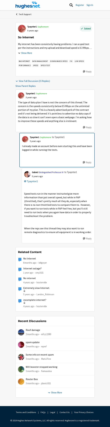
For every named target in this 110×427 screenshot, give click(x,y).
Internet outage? (32, 268)
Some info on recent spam (40, 354)
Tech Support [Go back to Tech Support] (23, 14)
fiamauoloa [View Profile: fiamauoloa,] (46, 371)
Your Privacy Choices (84, 412)
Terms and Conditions (26, 412)
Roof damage (33, 330)
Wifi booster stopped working (41, 367)
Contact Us (65, 412)
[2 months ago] (32, 334)
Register (80, 5)
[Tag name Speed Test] (45, 65)
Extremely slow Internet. (36, 288)
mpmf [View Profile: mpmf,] (44, 346)
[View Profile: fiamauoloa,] (21, 369)
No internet (29, 278)
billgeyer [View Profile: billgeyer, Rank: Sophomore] (43, 262)
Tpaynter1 (32, 181)
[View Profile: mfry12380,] (21, 332)
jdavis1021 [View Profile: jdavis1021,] (46, 383)
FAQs (43, 412)
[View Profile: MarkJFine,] (21, 357)
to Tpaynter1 (58, 137)
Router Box (32, 379)
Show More (25, 52)
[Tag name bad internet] (24, 61)
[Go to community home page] (28, 5)
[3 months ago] (32, 359)
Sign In (90, 5)
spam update (33, 342)
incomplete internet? (34, 300)
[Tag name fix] (71, 61)
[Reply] (87, 71)
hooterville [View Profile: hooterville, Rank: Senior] (41, 282)
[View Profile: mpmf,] (21, 345)
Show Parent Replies (26, 86)
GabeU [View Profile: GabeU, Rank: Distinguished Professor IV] (35, 172)
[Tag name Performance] (25, 65)
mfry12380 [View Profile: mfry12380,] (46, 334)
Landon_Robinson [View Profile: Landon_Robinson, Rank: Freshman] (45, 294)
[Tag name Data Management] (40, 61)
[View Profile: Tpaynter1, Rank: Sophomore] (22, 29)
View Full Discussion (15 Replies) (33, 81)
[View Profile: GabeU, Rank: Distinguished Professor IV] (27, 174)
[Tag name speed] (35, 65)
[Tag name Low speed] (79, 61)
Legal (52, 412)
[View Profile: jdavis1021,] (21, 381)
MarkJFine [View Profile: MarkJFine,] (46, 358)
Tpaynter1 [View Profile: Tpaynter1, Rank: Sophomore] (32, 26)
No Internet (29, 258)
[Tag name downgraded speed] (58, 61)
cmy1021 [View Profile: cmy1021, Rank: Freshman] (39, 272)
